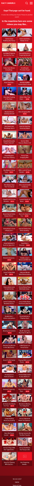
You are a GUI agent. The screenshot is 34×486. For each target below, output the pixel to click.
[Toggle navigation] (31, 3)
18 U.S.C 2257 (17, 479)
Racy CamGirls (8, 3)
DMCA (17, 482)
